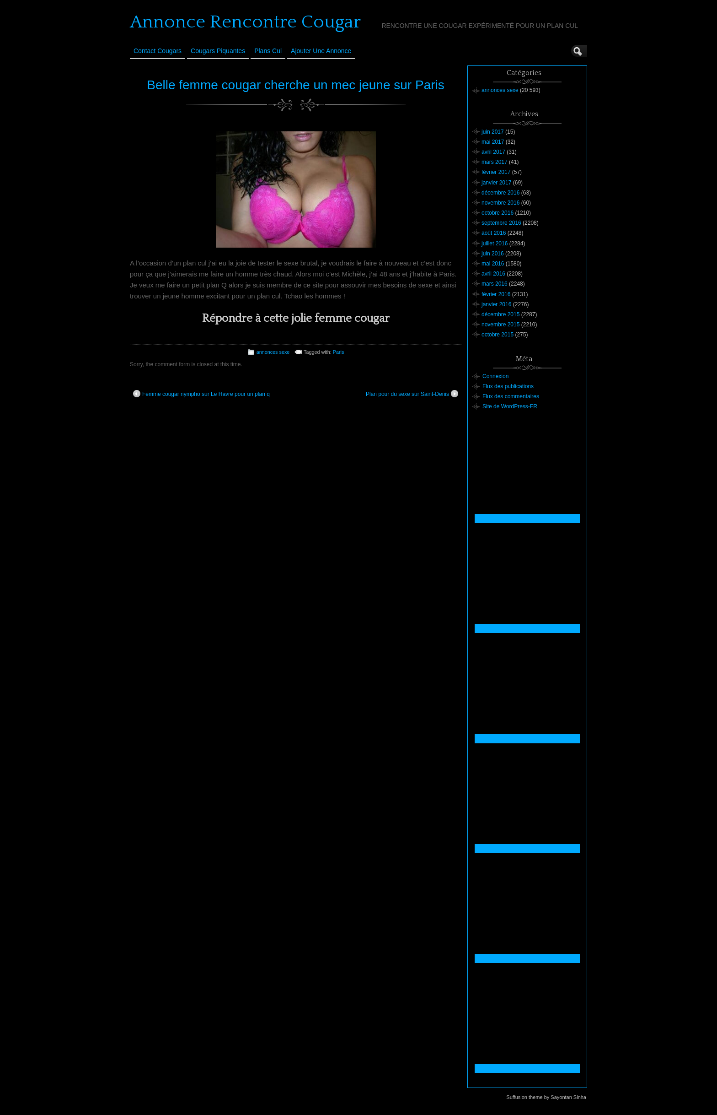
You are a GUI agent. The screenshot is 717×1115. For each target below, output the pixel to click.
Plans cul (268, 50)
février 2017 (496, 172)
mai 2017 (493, 142)
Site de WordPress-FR (509, 406)
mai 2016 (493, 263)
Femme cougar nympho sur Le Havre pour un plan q (201, 393)
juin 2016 (493, 253)
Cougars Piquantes (218, 50)
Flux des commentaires (510, 396)
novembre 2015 (500, 324)
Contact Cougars (158, 50)
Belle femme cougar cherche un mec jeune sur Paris (295, 85)
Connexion (495, 376)
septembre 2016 (501, 223)
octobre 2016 (498, 213)
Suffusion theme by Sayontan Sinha (546, 1097)
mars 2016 (495, 284)
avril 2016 (493, 274)
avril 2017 (493, 152)
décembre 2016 (500, 192)
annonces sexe (273, 352)
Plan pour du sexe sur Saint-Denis (412, 393)
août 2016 (494, 233)
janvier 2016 (496, 304)
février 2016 (496, 294)
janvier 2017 (496, 182)
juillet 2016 (495, 243)
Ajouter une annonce (321, 50)
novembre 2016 (500, 203)
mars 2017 (495, 162)
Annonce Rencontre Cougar (245, 22)
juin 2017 (493, 132)
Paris (338, 352)
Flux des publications (508, 386)
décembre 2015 (500, 314)
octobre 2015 (498, 334)
